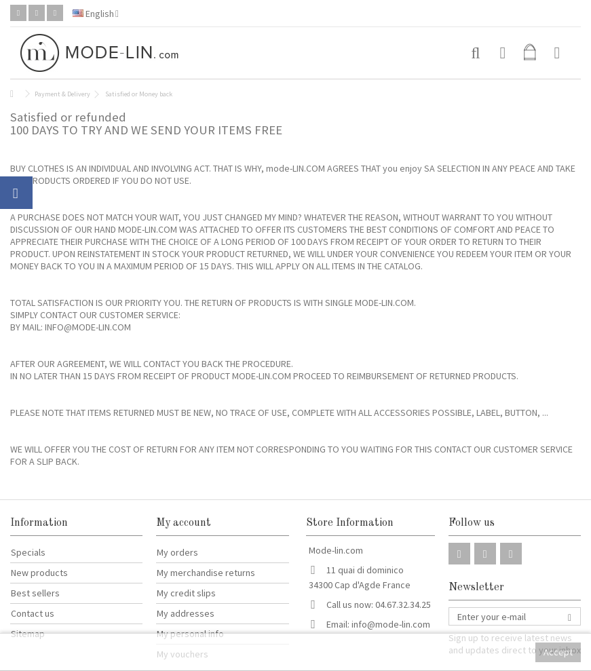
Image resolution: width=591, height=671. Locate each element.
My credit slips (186, 593)
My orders (177, 552)
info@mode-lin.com (390, 624)
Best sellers (35, 593)
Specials (28, 552)
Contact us (32, 613)
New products (39, 573)
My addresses (185, 613)
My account (183, 523)
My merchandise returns (206, 573)
